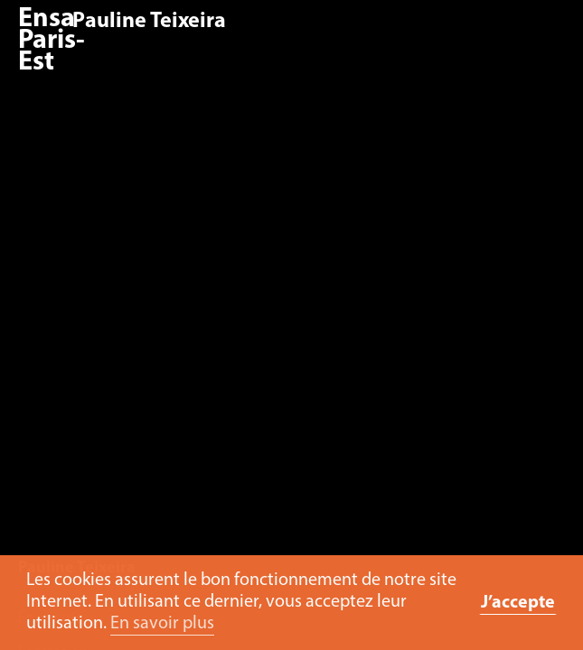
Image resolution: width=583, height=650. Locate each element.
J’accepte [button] (518, 603)
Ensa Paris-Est (51, 41)
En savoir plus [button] (162, 624)
